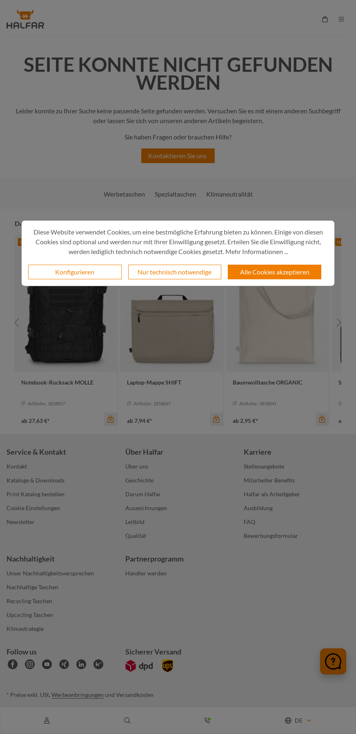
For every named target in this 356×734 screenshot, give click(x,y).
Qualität (135, 535)
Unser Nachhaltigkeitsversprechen (50, 573)
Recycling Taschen (29, 600)
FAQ (249, 521)
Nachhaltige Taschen (32, 587)
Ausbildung (258, 507)
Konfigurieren (74, 272)
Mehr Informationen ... (256, 251)
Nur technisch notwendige (174, 272)
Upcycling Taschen (30, 614)
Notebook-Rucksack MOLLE (57, 382)
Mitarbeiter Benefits (269, 480)
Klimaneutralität (229, 194)
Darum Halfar (143, 494)
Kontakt (17, 466)
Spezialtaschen (175, 194)
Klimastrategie (25, 628)
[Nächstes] (339, 322)
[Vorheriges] (17, 322)
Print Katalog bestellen (36, 494)
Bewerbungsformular (271, 535)
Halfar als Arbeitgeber (272, 494)
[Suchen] (127, 720)
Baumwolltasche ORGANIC (267, 382)
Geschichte (139, 480)
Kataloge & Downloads (36, 480)
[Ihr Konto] (47, 720)
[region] (178, 322)
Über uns (136, 466)
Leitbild (135, 521)
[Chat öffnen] (333, 661)
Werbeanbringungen (77, 694)
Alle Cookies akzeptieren (274, 272)
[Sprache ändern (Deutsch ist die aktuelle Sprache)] (298, 720)
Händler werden (146, 573)
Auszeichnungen (146, 507)
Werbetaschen (124, 194)
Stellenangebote (264, 466)
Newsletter (21, 521)
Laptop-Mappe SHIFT (154, 382)
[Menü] (341, 19)
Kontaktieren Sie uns (178, 155)
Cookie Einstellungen (33, 507)
